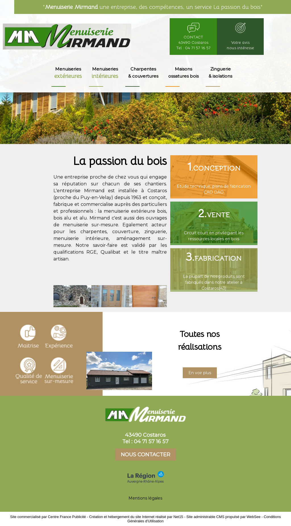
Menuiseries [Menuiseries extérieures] (68, 73)
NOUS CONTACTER (145, 454)
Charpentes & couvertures (143, 72)
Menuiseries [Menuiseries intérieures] (105, 73)
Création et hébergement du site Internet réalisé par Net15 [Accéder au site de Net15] (136, 517)
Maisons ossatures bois (183, 72)
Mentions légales (145, 498)
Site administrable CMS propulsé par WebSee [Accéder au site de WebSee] (223, 517)
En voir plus (199, 372)
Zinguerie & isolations (220, 72)
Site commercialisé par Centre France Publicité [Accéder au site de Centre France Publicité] (48, 517)
